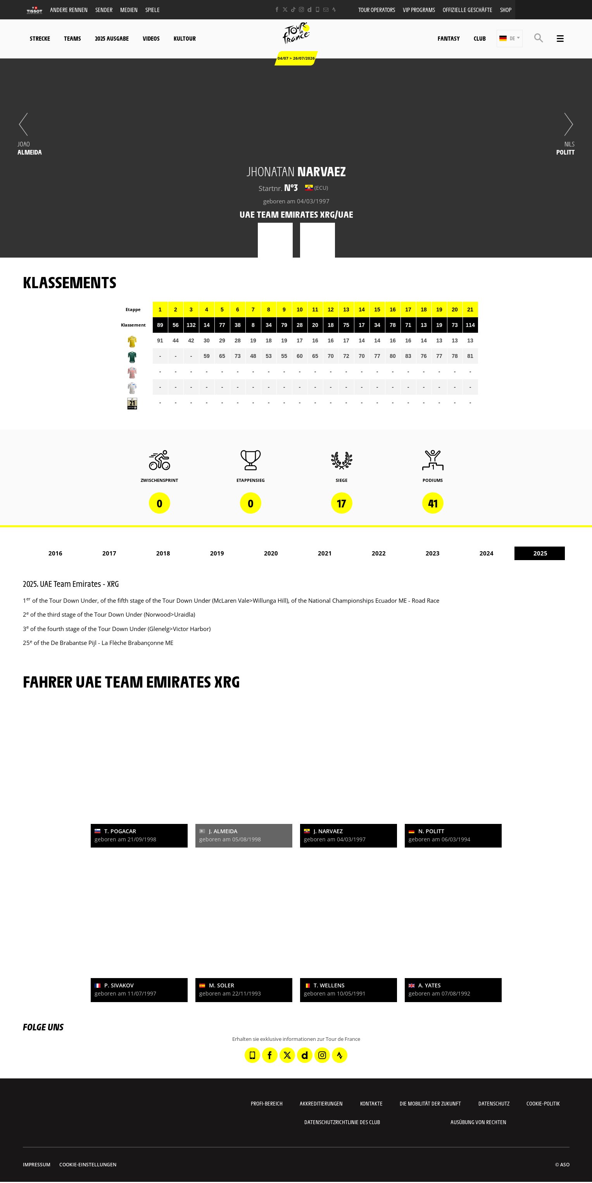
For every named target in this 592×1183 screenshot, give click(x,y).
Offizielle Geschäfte (467, 9)
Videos (151, 38)
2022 (379, 553)
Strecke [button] (40, 38)
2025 (540, 553)
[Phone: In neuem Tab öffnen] (318, 9)
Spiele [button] (152, 9)
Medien (129, 9)
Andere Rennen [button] (69, 9)
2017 (109, 553)
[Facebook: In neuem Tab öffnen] (277, 9)
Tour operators (376, 9)
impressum (36, 1164)
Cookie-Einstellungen (87, 1164)
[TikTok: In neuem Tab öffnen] (293, 9)
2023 (433, 553)
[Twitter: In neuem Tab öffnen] (285, 9)
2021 (325, 553)
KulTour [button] (185, 38)
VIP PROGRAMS (419, 9)
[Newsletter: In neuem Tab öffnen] (326, 9)
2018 (163, 553)
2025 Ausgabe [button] (112, 38)
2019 (217, 553)
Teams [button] (72, 38)
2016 (55, 553)
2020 (271, 553)
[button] (510, 38)
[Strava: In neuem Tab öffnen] (334, 9)
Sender (103, 9)
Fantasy (449, 38)
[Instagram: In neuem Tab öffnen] (301, 9)
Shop (505, 9)
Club (480, 38)
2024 (487, 553)
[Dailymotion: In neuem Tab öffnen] (309, 9)
